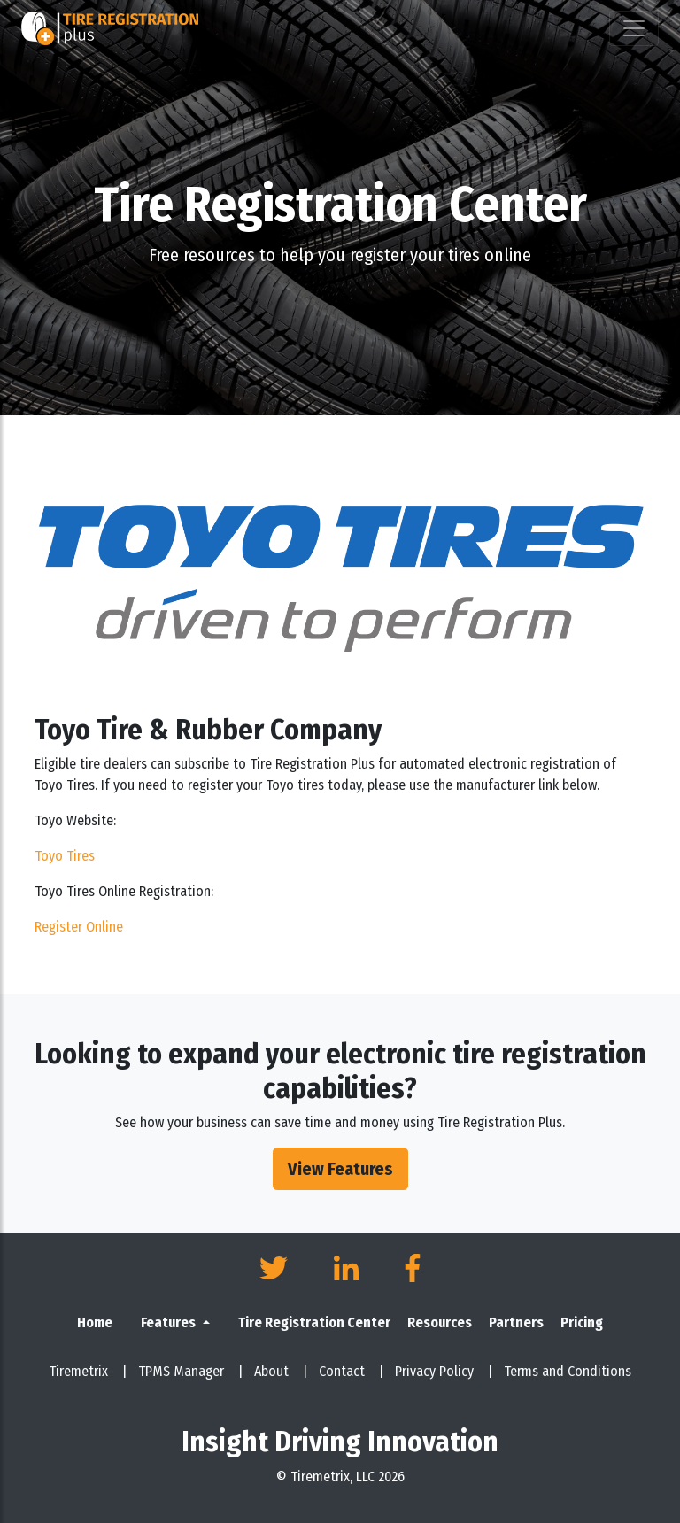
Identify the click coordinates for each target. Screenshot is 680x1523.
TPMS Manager (190, 1371)
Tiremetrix (88, 1371)
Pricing (581, 1322)
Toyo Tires (65, 855)
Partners (516, 1322)
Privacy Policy (444, 1371)
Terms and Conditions (567, 1371)
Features (169, 1322)
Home (94, 1322)
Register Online (79, 926)
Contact (351, 1371)
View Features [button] (340, 1168)
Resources (439, 1322)
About (281, 1371)
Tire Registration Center (314, 1322)
